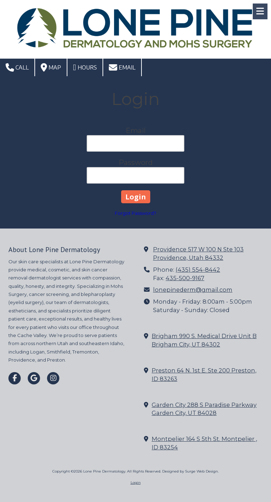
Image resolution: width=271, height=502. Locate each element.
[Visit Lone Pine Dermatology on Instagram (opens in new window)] (53, 378)
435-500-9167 (185, 278)
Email (122, 67)
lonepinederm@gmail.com (192, 289)
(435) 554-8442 (198, 269)
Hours (85, 67)
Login (136, 482)
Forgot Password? (135, 213)
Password (136, 162)
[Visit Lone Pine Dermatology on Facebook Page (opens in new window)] (14, 378)
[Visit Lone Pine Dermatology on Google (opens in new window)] (34, 378)
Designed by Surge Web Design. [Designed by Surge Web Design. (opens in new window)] (190, 471)
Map (51, 67)
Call (17, 67)
